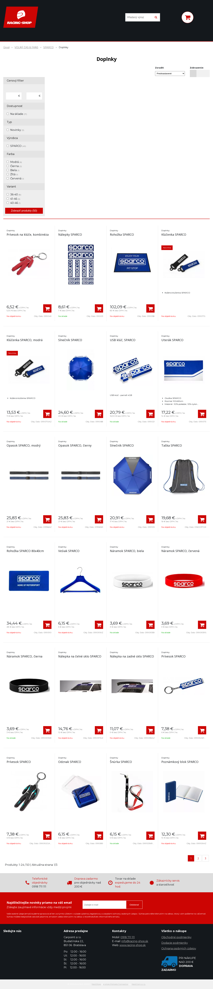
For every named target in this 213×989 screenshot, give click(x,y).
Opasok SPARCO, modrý (24, 445)
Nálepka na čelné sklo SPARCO (79, 656)
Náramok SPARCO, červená (180, 551)
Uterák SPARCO (172, 340)
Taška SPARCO (171, 445)
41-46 (15, 198)
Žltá (14, 174)
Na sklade (18, 114)
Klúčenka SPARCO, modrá (25, 340)
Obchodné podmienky (176, 937)
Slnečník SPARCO (70, 340)
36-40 (15, 194)
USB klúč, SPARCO (122, 340)
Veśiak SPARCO (68, 551)
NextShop (96, 984)
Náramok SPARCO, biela (127, 551)
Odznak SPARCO (69, 762)
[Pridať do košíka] (47, 308)
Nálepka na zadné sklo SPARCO (132, 656)
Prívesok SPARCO (173, 656)
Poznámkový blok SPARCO (179, 762)
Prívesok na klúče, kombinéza (28, 234)
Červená (17, 178)
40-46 (15, 202)
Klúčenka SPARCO (173, 234)
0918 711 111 (127, 937)
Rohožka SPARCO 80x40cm (25, 551)
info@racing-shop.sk (134, 941)
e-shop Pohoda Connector (115, 984)
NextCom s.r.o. (139, 984)
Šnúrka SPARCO (121, 762)
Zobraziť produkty (24, 210)
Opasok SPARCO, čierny (75, 445)
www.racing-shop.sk (132, 945)
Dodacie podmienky (174, 942)
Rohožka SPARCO (122, 234)
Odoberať (134, 905)
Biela (14, 170)
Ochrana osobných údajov (178, 948)
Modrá (16, 162)
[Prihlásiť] (174, 18)
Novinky (17, 130)
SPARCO (18, 146)
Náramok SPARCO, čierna (24, 656)
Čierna (16, 166)
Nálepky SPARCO (70, 234)
